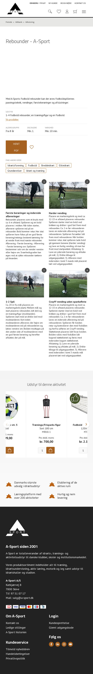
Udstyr (9, 112)
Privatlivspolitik (15, 658)
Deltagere (32, 127)
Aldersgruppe (12, 127)
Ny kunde (53, 3)
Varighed (49, 127)
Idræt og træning (35, 170)
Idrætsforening (16, 165)
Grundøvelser (15, 170)
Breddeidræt (47, 165)
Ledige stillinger (16, 627)
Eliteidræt (64, 165)
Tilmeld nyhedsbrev (18, 649)
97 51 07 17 (18, 593)
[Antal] (42, 450)
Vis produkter (12, 119)
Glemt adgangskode (61, 627)
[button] (6, 424)
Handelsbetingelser (18, 654)
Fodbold (32, 165)
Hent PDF (16, 147)
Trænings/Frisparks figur (46, 424)
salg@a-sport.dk (23, 598)
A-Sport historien (16, 632)
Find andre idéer (13, 160)
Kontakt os (80, 3)
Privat (43, 3)
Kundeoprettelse (59, 623)
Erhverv (34, 3)
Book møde (66, 3)
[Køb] (9, 450)
